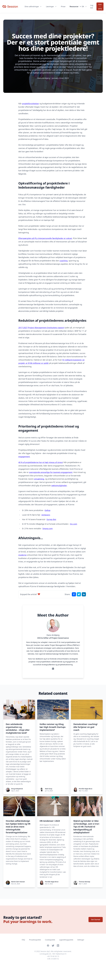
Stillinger (80, 940)
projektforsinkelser (30, 103)
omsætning (39, 479)
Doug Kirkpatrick (17, 789)
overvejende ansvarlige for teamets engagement (50, 472)
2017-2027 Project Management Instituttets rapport (41, 327)
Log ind (91, 6)
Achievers (46, 515)
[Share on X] (79, 594)
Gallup (47, 510)
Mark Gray (48, 789)
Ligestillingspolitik (66, 940)
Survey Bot (51, 519)
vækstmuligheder (59, 485)
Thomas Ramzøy (84, 882)
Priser (63, 6)
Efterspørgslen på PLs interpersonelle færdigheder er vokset (45, 238)
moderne (22, 555)
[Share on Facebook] (74, 594)
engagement (24, 456)
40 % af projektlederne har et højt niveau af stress (40, 462)
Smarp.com (48, 528)
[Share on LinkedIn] (84, 594)
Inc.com (73, 524)
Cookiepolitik (50, 940)
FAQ (23, 940)
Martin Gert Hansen (18, 882)
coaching (64, 260)
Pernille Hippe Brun (85, 789)
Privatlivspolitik (35, 940)
